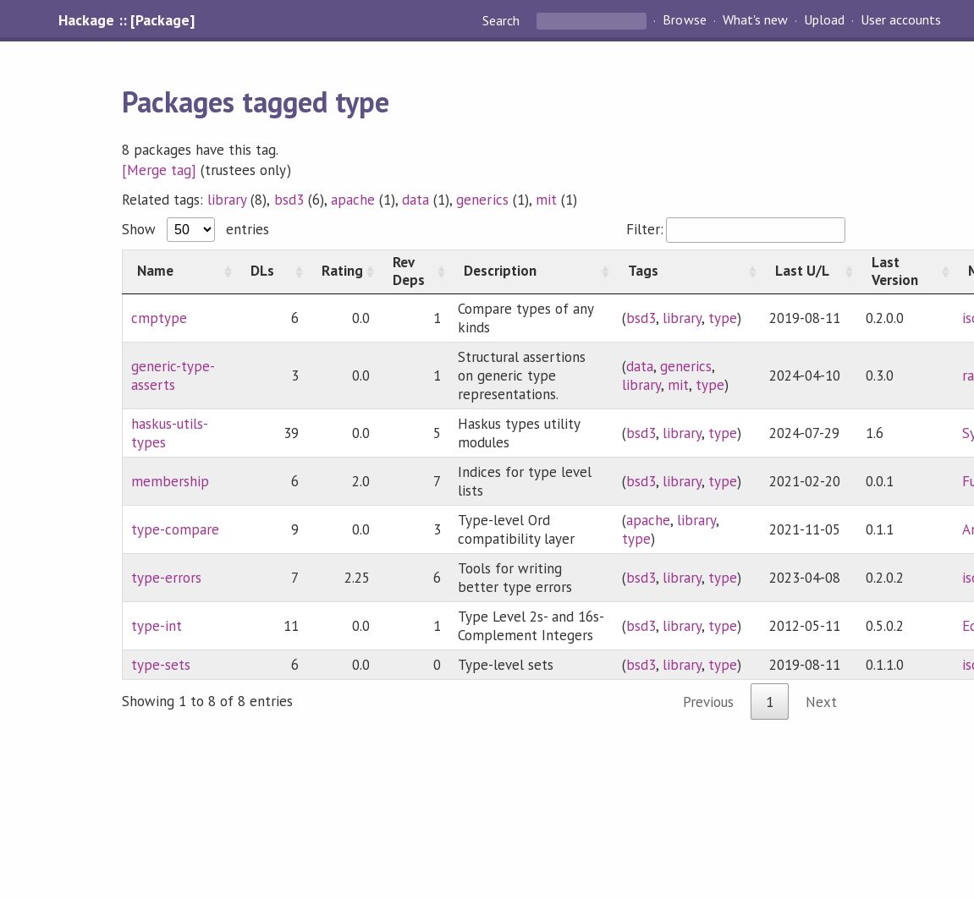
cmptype (159, 318)
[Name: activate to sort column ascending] (179, 271)
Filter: (735, 229)
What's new (755, 20)
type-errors (166, 577)
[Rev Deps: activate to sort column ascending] (413, 271)
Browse (684, 20)
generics (482, 199)
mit (546, 199)
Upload (824, 20)
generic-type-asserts (173, 375)
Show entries (195, 229)
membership (170, 481)
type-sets (160, 664)
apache (353, 199)
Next (821, 702)
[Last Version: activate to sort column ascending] (905, 271)
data (415, 199)
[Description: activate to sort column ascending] (531, 271)
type (722, 318)
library (226, 199)
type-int (156, 626)
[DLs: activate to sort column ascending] (271, 271)
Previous (708, 702)
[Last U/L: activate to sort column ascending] (809, 271)
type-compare (175, 529)
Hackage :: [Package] (126, 20)
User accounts (901, 20)
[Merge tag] (159, 170)
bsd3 (289, 199)
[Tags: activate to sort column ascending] (687, 271)
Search (502, 20)
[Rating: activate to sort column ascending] (342, 271)
